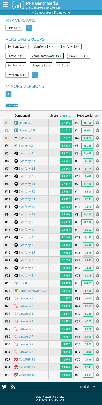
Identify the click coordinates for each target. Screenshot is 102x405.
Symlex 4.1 (26, 138)
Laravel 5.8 (26, 351)
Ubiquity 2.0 (27, 130)
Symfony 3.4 (27, 275)
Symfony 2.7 (27, 252)
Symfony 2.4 (27, 161)
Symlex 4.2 (26, 145)
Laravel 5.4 (26, 321)
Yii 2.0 (23, 283)
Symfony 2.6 (27, 206)
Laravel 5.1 (26, 298)
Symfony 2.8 (27, 260)
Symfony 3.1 (27, 199)
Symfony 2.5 (27, 176)
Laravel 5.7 (26, 336)
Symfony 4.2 (27, 214)
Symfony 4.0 (27, 153)
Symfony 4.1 (27, 184)
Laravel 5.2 (26, 306)
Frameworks (62, 12)
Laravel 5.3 (26, 313)
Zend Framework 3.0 (32, 290)
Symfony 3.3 (27, 268)
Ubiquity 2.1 (27, 122)
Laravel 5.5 (26, 344)
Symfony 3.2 (27, 245)
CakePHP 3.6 (27, 374)
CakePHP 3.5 (27, 359)
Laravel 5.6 (26, 329)
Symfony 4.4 (27, 229)
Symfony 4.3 (27, 237)
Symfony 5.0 (27, 222)
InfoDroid (57, 396)
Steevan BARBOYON (51, 399)
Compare (12, 105)
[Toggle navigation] (5, 5)
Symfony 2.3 (27, 168)
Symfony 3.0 (27, 191)
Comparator (43, 12)
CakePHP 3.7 (27, 367)
